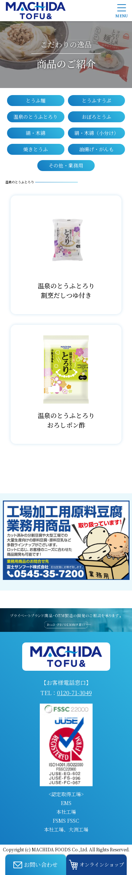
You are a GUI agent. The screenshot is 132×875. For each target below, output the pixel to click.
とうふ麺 (35, 100)
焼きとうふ (35, 149)
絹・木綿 (35, 132)
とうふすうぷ (96, 100)
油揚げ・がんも (96, 149)
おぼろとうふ (96, 116)
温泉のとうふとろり (35, 116)
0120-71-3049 (74, 693)
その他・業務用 (66, 165)
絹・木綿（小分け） (96, 132)
